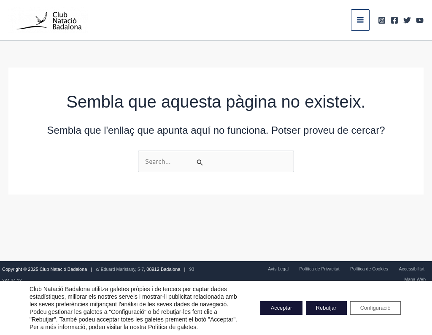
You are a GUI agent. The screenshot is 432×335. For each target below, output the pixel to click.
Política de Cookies (351, 269)
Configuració (371, 304)
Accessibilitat (389, 269)
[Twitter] (407, 20)
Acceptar (263, 304)
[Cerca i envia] (242, 163)
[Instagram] (382, 20)
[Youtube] (420, 20)
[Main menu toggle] (360, 19)
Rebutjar (315, 304)
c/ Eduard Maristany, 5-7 (121, 269)
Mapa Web (419, 269)
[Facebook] (394, 20)
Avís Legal (269, 269)
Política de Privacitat (306, 269)
